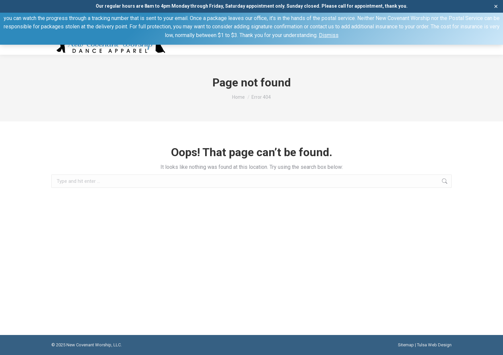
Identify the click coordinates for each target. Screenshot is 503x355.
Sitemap (406, 344)
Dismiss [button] (329, 35)
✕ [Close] (496, 6)
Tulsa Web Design (434, 344)
